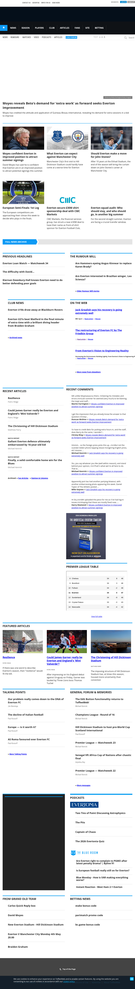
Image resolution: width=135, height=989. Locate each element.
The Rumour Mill (83, 256)
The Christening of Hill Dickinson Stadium (33, 426)
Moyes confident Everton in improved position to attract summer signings (20, 157)
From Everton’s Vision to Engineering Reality (102, 350)
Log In (123, 2)
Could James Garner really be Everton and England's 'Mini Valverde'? (33, 412)
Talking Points (14, 692)
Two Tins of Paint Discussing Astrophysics (100, 813)
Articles (58, 37)
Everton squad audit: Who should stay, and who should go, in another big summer (108, 211)
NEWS (13, 27)
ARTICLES (64, 27)
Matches (27, 37)
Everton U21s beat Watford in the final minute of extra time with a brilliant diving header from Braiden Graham (36, 322)
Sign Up (131, 2)
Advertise (35, 3)
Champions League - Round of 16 (95, 714)
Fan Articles (23, 478)
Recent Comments (79, 389)
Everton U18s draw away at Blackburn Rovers (35, 309)
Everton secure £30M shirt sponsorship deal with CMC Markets (63, 211)
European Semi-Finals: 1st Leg (21, 207)
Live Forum (71, 37)
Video (36, 37)
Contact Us (26, 3)
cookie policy (69, 981)
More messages (83, 785)
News (5, 37)
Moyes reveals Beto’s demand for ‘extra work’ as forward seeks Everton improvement (97, 420)
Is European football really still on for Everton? (102, 870)
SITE (87, 27)
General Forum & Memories (91, 692)
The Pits (80, 822)
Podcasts (46, 37)
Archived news (15, 337)
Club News (16, 303)
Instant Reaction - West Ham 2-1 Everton (99, 887)
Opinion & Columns (39, 478)
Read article (89, 319)
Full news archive (16, 241)
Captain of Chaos (85, 831)
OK (131, 979)
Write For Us (45, 3)
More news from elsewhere (89, 372)
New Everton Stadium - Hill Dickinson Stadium (36, 924)
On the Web (78, 303)
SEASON (25, 27)
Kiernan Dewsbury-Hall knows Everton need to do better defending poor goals (32, 281)
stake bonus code (86, 905)
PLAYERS (39, 27)
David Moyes (15, 915)
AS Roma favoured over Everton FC (29, 739)
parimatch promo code (89, 915)
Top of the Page (67, 969)
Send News (56, 3)
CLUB (52, 27)
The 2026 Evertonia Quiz (89, 841)
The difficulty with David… (18, 271)
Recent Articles (14, 391)
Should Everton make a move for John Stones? (109, 155)
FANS (77, 27)
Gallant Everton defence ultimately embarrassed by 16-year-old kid (29, 443)
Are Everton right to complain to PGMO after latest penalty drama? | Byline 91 (101, 862)
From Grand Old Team (19, 899)
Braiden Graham (18, 946)
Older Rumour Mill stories (88, 291)
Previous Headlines (17, 256)
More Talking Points (18, 754)
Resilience (14, 398)
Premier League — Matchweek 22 (95, 770)
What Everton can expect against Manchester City (62, 155)
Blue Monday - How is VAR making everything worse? (102, 879)
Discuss (98, 319)
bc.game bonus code (87, 924)
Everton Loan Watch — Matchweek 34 (25, 263)
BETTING (99, 27)
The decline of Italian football (25, 714)
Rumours (15, 37)
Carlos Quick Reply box (21, 905)
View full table (96, 616)
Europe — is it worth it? (22, 727)
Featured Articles (16, 626)
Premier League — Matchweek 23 (95, 742)
